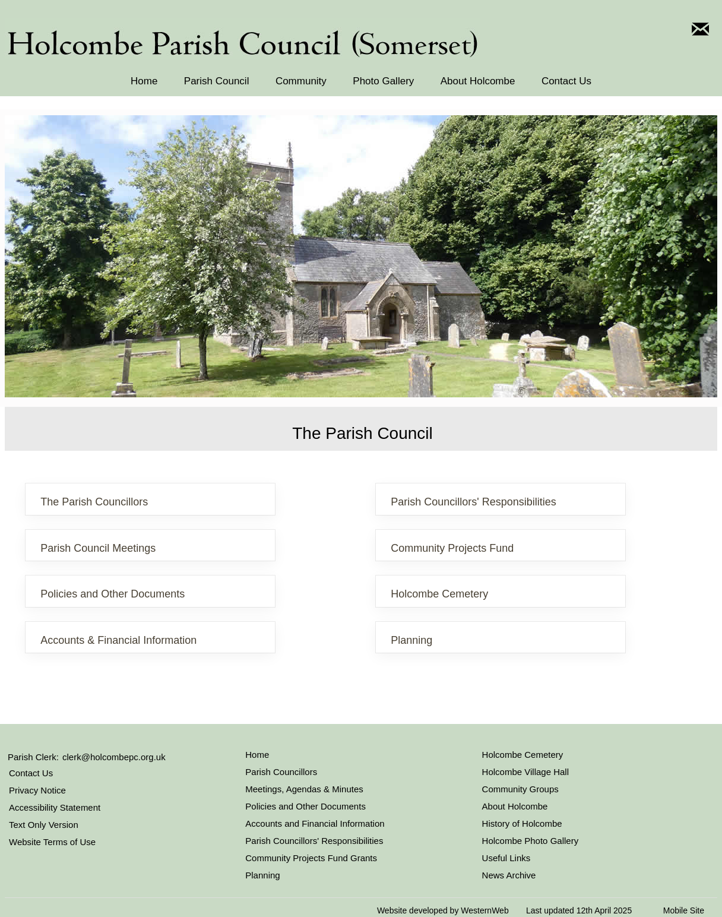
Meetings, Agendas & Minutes (304, 789)
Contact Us (566, 81)
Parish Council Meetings (98, 548)
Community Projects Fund (452, 548)
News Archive (509, 875)
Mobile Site (683, 910)
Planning (411, 640)
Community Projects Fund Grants (311, 858)
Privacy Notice (37, 790)
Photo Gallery (383, 81)
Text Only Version (43, 825)
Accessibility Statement (54, 807)
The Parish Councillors (94, 502)
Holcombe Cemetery (439, 594)
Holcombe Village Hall (525, 772)
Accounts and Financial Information (314, 823)
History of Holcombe (522, 823)
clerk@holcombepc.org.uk (114, 757)
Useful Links (506, 858)
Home (144, 81)
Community (301, 81)
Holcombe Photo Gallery (530, 841)
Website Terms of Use (52, 842)
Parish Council (216, 81)
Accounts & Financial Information (118, 640)
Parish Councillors (281, 772)
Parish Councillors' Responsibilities (473, 502)
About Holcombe (478, 81)
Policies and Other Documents (112, 594)
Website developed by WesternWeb (443, 910)
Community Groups (520, 789)
